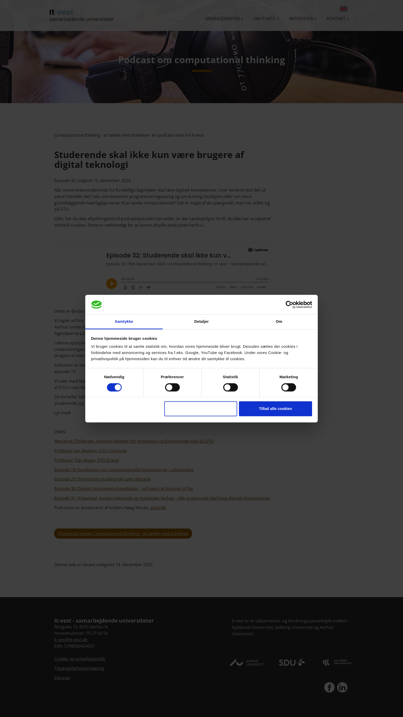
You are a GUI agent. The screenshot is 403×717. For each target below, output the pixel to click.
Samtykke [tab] (124, 321)
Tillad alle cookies (275, 409)
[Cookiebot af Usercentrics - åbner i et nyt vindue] (289, 304)
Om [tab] (279, 321)
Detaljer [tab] (201, 321)
